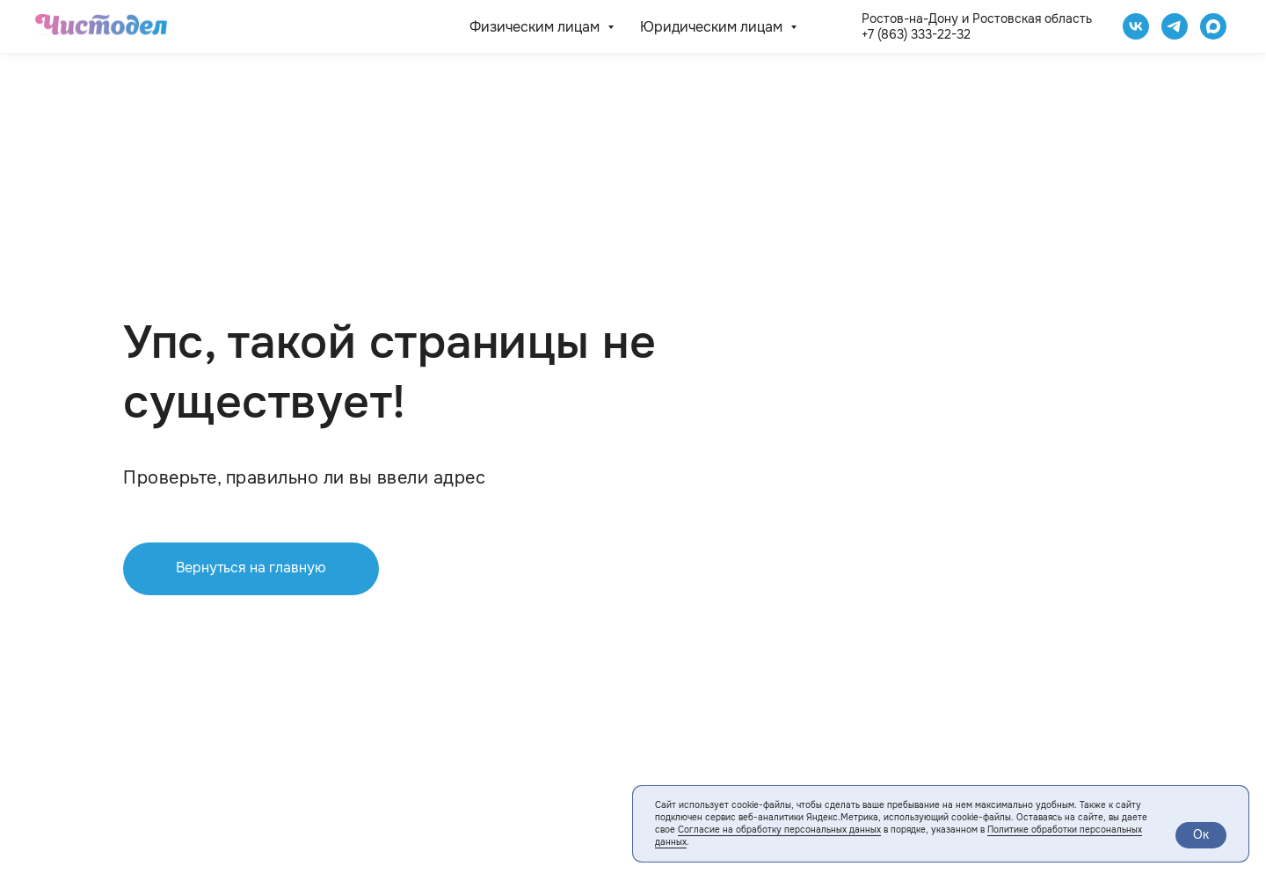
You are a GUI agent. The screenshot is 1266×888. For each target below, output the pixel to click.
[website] (1213, 26)
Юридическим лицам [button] (713, 27)
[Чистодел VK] (1136, 26)
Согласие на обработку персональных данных (779, 829)
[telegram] (1174, 26)
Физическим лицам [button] (536, 27)
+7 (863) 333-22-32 (916, 34)
